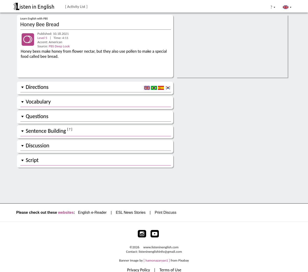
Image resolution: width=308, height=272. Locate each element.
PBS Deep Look (59, 46)
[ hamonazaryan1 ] (157, 260)
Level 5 (43, 38)
